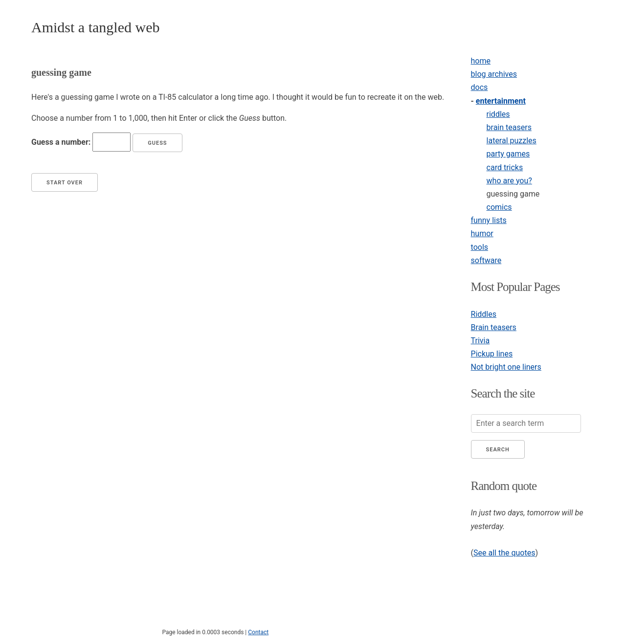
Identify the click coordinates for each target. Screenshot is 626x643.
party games (508, 153)
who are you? (509, 180)
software (486, 260)
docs (479, 87)
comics (499, 207)
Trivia (480, 340)
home (481, 61)
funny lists (489, 220)
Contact (258, 632)
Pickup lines (492, 353)
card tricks (505, 167)
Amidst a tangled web (95, 27)
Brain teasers (493, 327)
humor (482, 233)
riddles (498, 114)
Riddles (483, 314)
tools (479, 247)
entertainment (501, 101)
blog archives (494, 74)
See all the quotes (504, 552)
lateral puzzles (512, 140)
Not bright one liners (506, 367)
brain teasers (509, 127)
